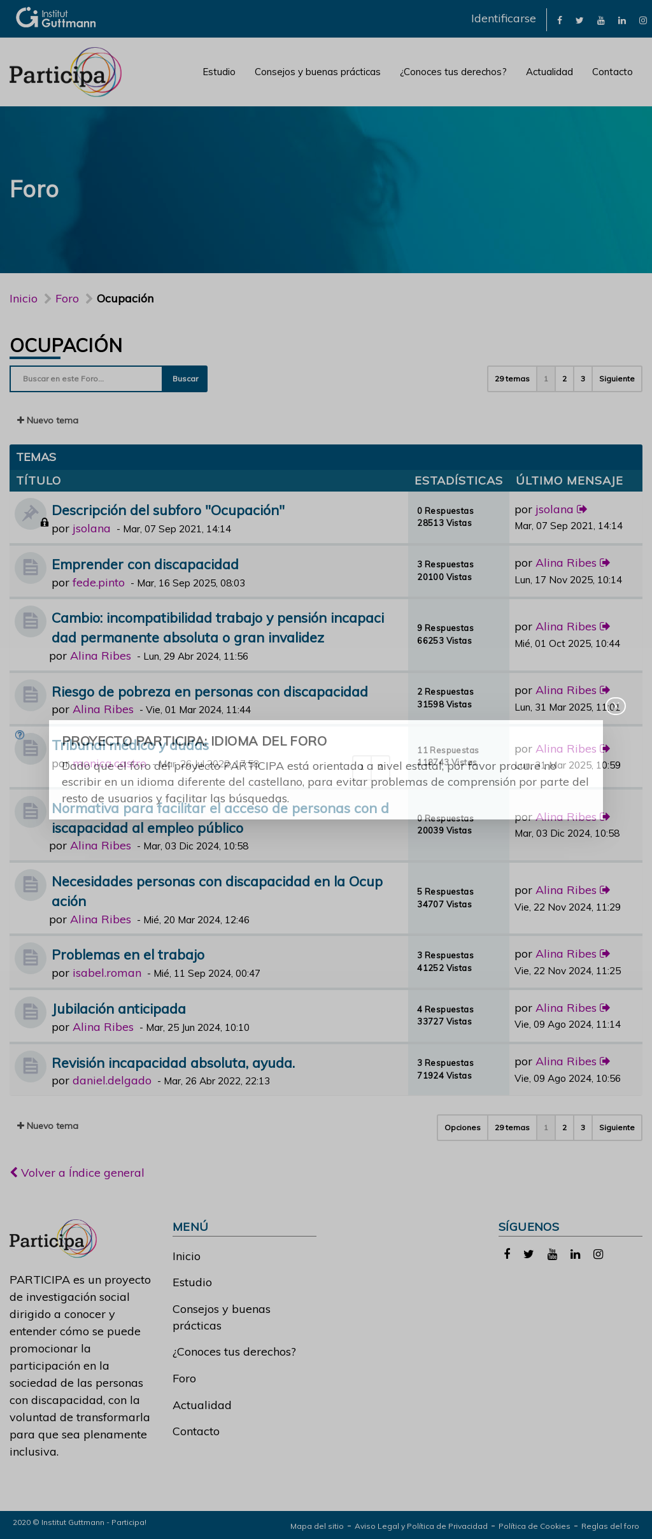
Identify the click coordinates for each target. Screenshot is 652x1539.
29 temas (512, 378)
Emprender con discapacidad (145, 563)
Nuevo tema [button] (47, 420)
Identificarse (503, 18)
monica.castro (109, 763)
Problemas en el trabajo (128, 954)
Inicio (24, 298)
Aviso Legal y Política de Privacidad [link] (421, 1526)
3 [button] (583, 378)
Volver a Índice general (77, 1172)
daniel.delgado (112, 1080)
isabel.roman (107, 972)
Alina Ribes (566, 562)
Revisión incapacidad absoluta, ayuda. (173, 1062)
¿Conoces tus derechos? (453, 72)
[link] (559, 19)
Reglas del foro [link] (610, 1526)
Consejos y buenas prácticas (318, 72)
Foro (184, 1378)
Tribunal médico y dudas (130, 744)
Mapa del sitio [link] (317, 1526)
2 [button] (564, 378)
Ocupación (66, 345)
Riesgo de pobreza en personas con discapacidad (210, 691)
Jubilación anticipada (119, 1008)
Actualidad (549, 72)
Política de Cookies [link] (534, 1526)
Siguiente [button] (617, 378)
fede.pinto (99, 582)
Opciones (462, 1127)
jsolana (92, 528)
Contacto (612, 72)
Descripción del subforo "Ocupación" (168, 509)
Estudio (219, 72)
